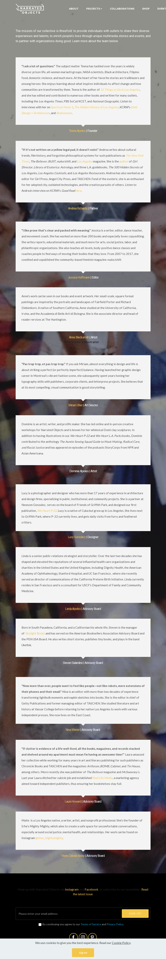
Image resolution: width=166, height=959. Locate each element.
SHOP (146, 8)
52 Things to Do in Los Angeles (120, 89)
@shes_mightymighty (49, 838)
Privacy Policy (115, 924)
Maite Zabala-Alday (72, 856)
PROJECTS (93, 8)
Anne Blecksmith (79, 337)
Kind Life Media (102, 778)
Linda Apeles (73, 609)
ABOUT (73, 8)
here (78, 190)
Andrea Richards (77, 208)
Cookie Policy (121, 945)
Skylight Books (35, 633)
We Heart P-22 (47, 510)
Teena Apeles (77, 131)
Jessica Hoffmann (79, 277)
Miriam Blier (75, 405)
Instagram (72, 889)
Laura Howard (73, 801)
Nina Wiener (73, 730)
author (123, 161)
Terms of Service (91, 924)
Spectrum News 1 (62, 107)
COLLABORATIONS (122, 8)
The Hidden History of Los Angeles (96, 107)
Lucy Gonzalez (76, 537)
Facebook (91, 889)
